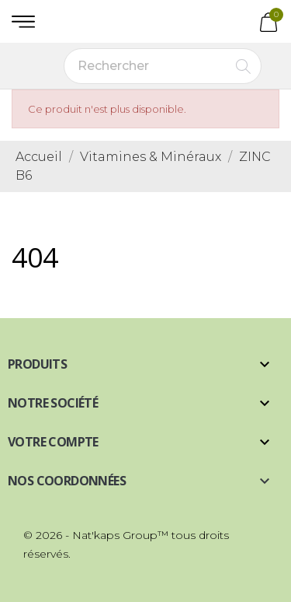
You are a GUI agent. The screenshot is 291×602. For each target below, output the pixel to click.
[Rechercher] (163, 66)
